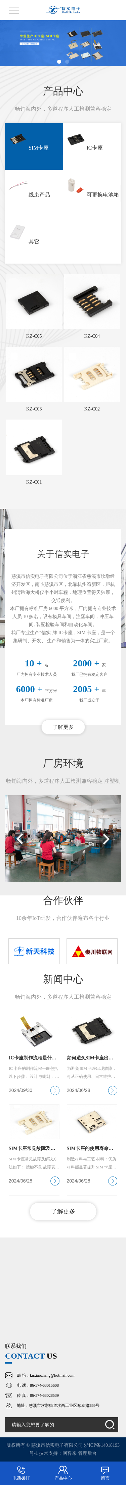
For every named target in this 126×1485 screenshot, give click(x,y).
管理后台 (87, 1453)
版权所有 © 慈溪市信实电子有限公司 (45, 1445)
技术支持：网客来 (58, 1453)
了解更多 (63, 727)
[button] (59, 62)
